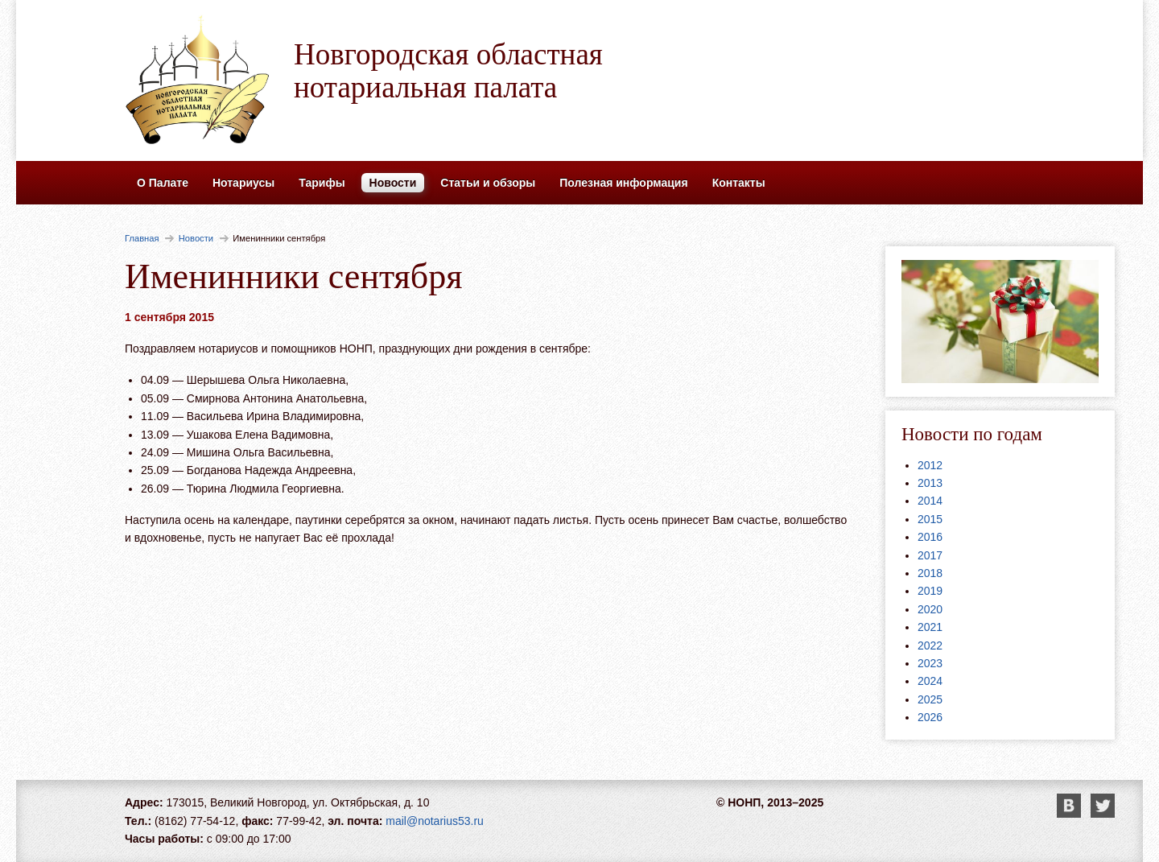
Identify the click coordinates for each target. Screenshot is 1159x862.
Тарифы (321, 182)
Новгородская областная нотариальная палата (448, 71)
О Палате (162, 182)
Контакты (738, 182)
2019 (930, 590)
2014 (930, 500)
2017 (930, 555)
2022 (930, 645)
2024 (930, 680)
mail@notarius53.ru (435, 821)
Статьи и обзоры (487, 182)
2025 (930, 699)
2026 (930, 717)
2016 (930, 536)
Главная (142, 238)
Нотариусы (243, 182)
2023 (930, 663)
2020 (930, 609)
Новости (393, 182)
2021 (930, 627)
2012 (930, 465)
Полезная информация (623, 182)
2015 (930, 519)
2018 (930, 573)
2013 (930, 482)
